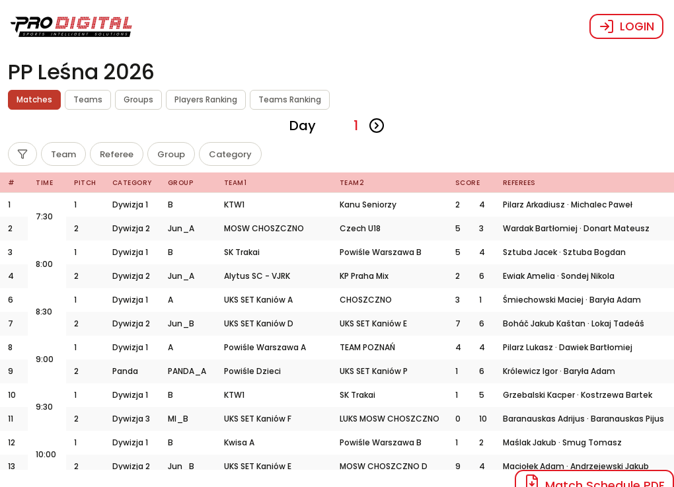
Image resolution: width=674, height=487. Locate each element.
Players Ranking (205, 99)
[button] (72, 26)
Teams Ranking (289, 99)
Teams (87, 99)
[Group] (171, 154)
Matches (34, 99)
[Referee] (116, 154)
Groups (138, 99)
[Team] (63, 154)
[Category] (230, 154)
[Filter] (22, 154)
